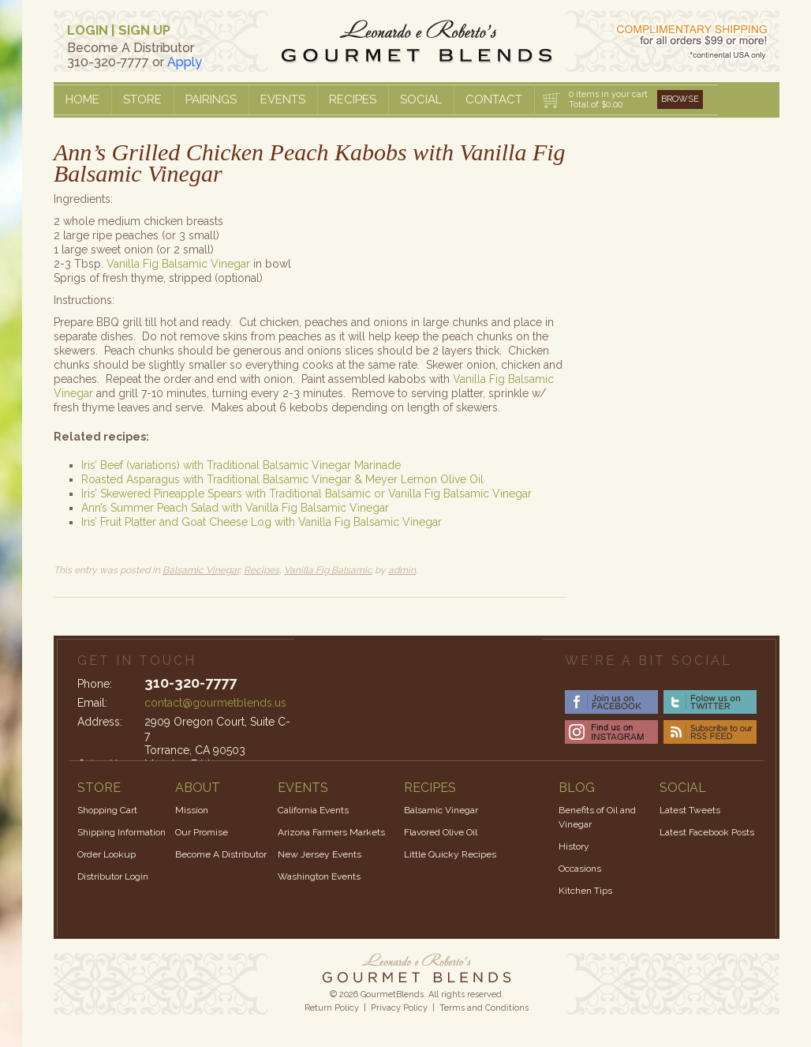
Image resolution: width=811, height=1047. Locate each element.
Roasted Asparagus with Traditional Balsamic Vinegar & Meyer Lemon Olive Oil (282, 479)
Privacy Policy (399, 1008)
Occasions (580, 868)
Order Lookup (106, 854)
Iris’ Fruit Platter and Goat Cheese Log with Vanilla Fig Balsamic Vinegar (261, 522)
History (574, 846)
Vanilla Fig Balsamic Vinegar (178, 263)
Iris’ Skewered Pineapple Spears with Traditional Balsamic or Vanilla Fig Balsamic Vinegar (306, 493)
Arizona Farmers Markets (331, 832)
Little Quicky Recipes (450, 854)
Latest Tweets (690, 810)
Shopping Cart (107, 810)
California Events (313, 810)
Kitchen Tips (585, 890)
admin (402, 570)
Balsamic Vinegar (201, 570)
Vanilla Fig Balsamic (328, 570)
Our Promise (201, 832)
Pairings (211, 99)
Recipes (352, 99)
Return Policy (332, 1008)
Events (282, 99)
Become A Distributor (221, 854)
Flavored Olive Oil (440, 832)
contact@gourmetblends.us (215, 702)
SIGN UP (144, 30)
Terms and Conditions (484, 1008)
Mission (191, 810)
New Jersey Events (319, 854)
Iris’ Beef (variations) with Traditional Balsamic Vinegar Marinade (241, 465)
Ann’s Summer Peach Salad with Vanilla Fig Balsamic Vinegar (235, 507)
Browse (680, 99)
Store (142, 99)
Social (421, 99)
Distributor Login (112, 876)
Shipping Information (121, 832)
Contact (493, 99)
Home (82, 99)
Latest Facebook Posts (707, 832)
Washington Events (319, 876)
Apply (184, 61)
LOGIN (87, 30)
